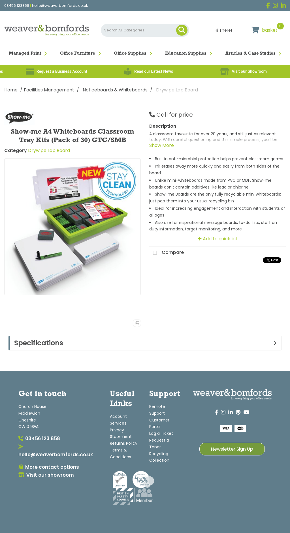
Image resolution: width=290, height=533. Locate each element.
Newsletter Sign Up (232, 449)
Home (11, 90)
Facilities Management (49, 90)
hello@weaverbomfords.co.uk (60, 5)
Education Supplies (185, 53)
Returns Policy (123, 443)
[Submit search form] (181, 30)
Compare (166, 252)
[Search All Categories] (145, 30)
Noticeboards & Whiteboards (115, 90)
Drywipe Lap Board (177, 90)
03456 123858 (16, 5)
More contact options (48, 467)
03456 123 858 (39, 438)
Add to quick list (218, 239)
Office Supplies (130, 53)
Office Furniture (77, 53)
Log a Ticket (161, 433)
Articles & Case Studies (250, 53)
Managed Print (25, 53)
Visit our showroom (46, 475)
